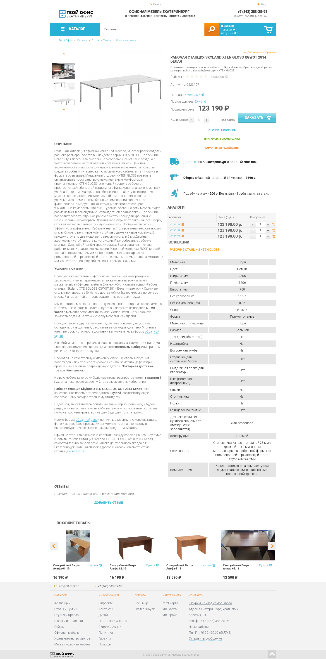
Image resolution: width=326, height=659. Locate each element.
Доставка (190, 162)
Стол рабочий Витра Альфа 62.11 (236, 567)
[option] (120, 92)
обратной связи (87, 419)
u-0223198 (174, 224)
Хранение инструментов (72, 638)
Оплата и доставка (182, 16)
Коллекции (62, 603)
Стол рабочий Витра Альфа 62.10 (123, 567)
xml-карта (170, 609)
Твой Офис (65, 40)
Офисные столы (126, 40)
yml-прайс (170, 615)
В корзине (227, 26)
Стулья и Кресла (66, 615)
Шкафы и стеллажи (68, 621)
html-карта (170, 603)
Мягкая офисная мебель (72, 644)
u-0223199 (174, 230)
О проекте (132, 16)
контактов (76, 451)
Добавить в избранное (261, 52)
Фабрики (146, 16)
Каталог (82, 40)
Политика (105, 632)
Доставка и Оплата (112, 621)
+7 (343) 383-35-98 (252, 11)
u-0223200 (174, 236)
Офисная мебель (66, 632)
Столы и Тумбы (102, 40)
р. (236, 33)
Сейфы (59, 626)
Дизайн (104, 615)
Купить (93, 565)
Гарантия (105, 638)
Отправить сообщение (205, 638)
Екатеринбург (144, 609)
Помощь (104, 644)
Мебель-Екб (195, 95)
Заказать (258, 118)
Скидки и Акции (109, 626)
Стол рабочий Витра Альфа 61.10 (66, 567)
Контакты (161, 16)
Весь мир (141, 603)
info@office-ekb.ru (69, 586)
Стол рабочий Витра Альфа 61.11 (179, 567)
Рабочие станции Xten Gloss (194, 249)
